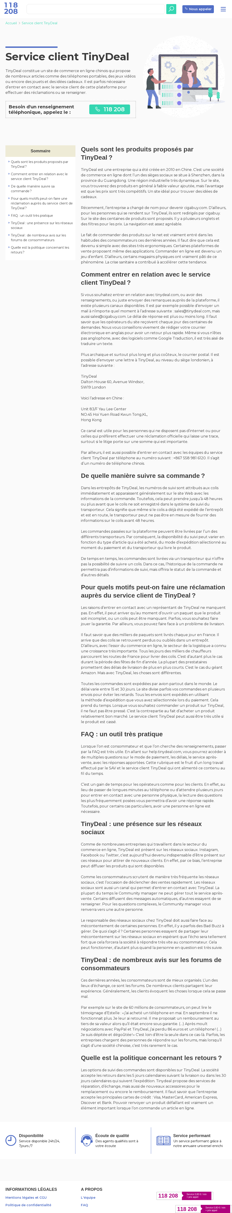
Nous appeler (198, 9)
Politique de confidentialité (28, 1205)
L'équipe (88, 1198)
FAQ (84, 1205)
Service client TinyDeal (39, 23)
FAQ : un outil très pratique (32, 216)
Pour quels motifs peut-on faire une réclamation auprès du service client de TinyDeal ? (42, 203)
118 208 (110, 109)
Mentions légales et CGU (26, 1198)
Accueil (11, 23)
